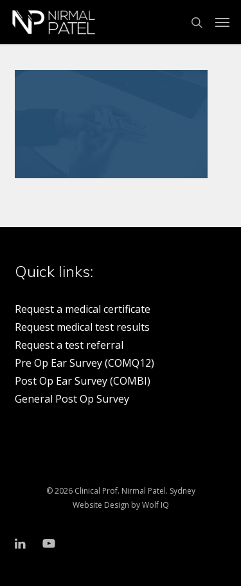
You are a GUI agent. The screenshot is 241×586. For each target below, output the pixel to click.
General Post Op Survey (72, 398)
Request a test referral (69, 345)
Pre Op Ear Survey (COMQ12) (84, 362)
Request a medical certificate (82, 309)
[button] (222, 22)
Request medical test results (82, 327)
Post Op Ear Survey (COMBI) (82, 380)
